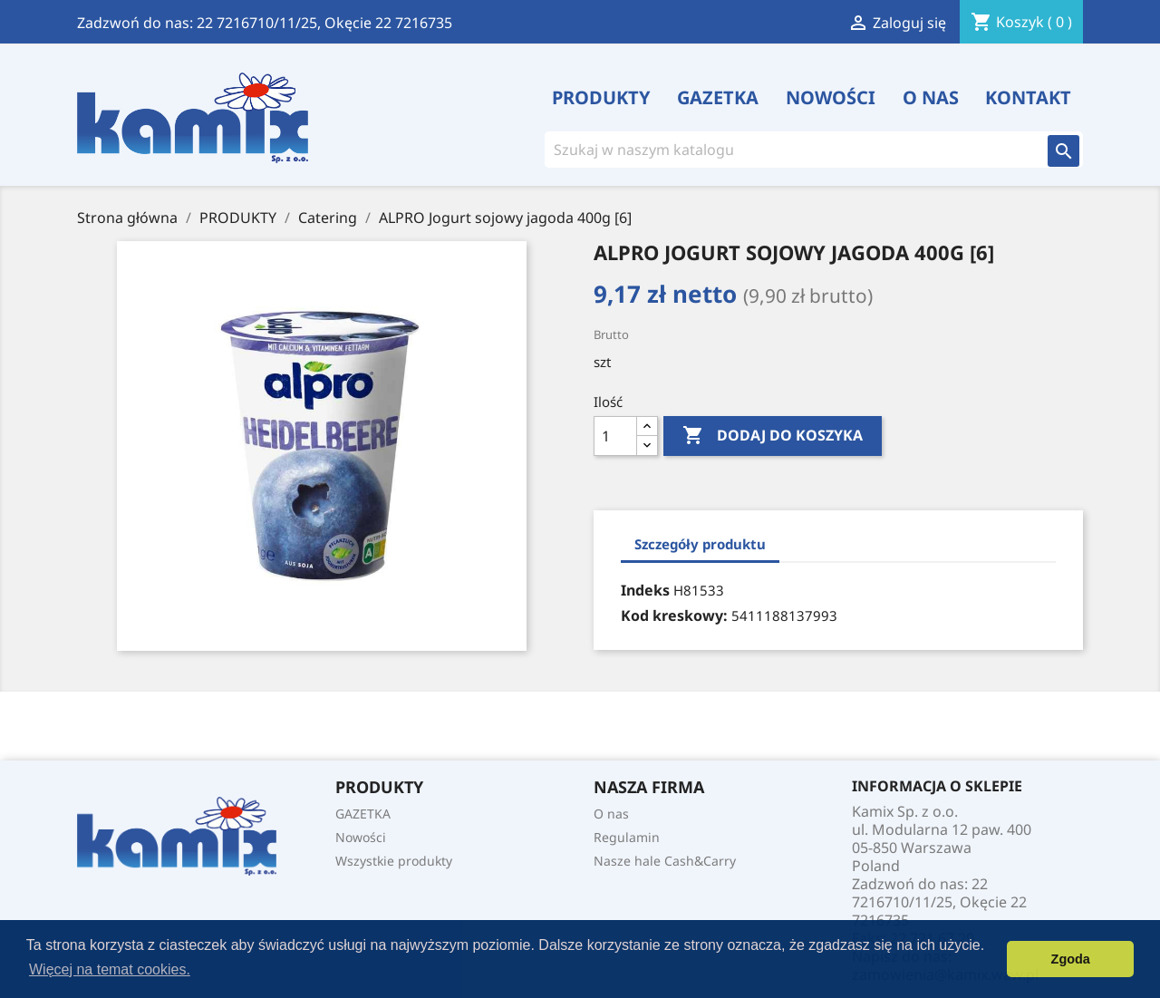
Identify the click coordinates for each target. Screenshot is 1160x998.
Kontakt (1028, 98)
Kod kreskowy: (674, 615)
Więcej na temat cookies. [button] (109, 969)
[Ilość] (615, 436)
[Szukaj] (784, 149)
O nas (931, 98)
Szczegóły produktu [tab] (700, 544)
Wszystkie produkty (393, 860)
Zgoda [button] (1070, 959)
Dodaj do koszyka (772, 436)
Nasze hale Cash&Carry (665, 860)
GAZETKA (718, 98)
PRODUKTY (601, 98)
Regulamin (627, 837)
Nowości (830, 98)
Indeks (645, 590)
